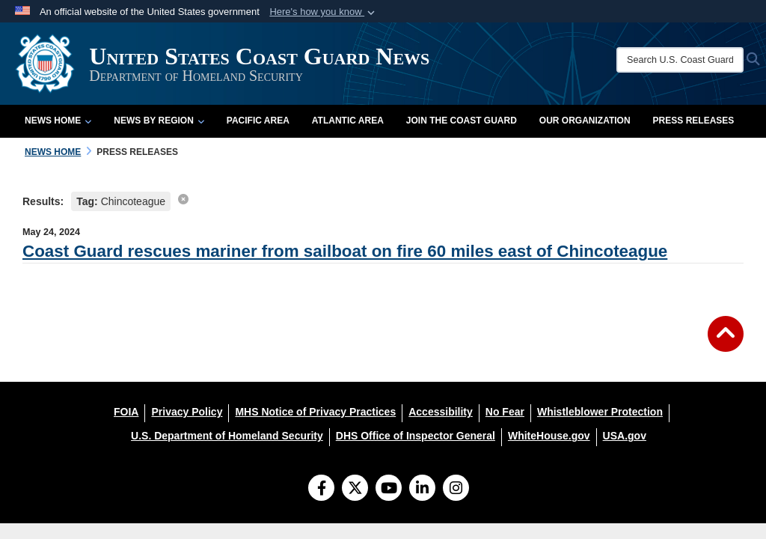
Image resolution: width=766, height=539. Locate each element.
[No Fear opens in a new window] (504, 412)
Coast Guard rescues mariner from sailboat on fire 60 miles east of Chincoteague (344, 251)
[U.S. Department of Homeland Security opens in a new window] (227, 436)
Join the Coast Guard (461, 120)
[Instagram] (456, 490)
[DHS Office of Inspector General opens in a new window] (415, 436)
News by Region (158, 120)
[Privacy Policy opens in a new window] (186, 412)
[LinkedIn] (422, 490)
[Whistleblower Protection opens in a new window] (600, 412)
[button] (323, 11)
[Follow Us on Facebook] (321, 490)
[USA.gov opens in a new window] (624, 436)
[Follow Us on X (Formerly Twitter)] (355, 490)
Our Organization (585, 120)
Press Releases (694, 120)
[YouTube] (389, 490)
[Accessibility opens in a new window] (440, 412)
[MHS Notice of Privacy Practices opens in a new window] (315, 412)
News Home (58, 120)
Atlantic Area (348, 120)
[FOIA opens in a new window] (126, 412)
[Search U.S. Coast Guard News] (680, 60)
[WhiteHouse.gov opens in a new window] (549, 436)
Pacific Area (258, 120)
